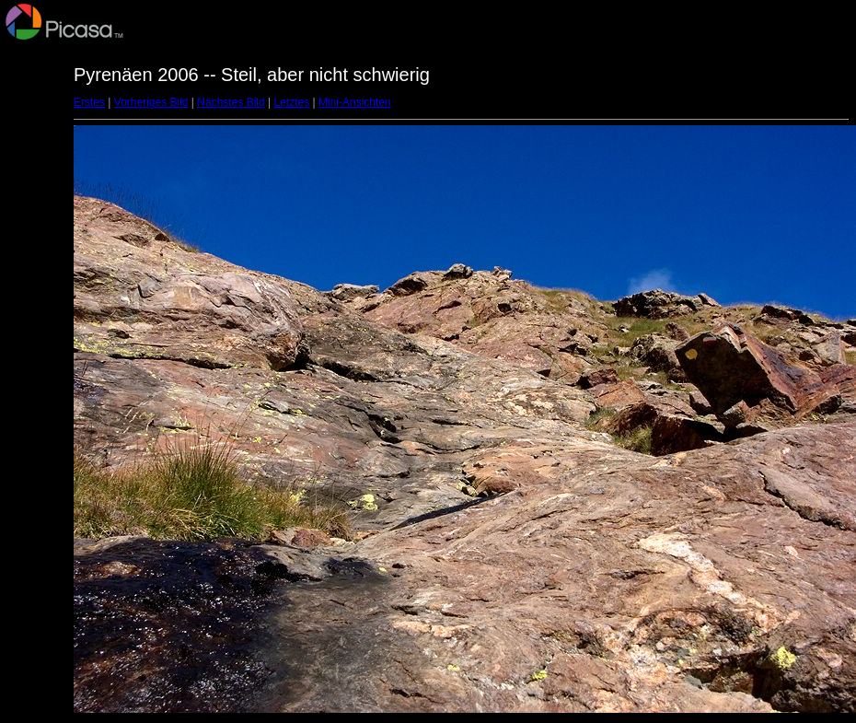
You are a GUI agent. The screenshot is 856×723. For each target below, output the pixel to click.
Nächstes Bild (230, 102)
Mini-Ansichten (354, 102)
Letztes (292, 102)
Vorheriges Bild (151, 102)
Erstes (89, 102)
